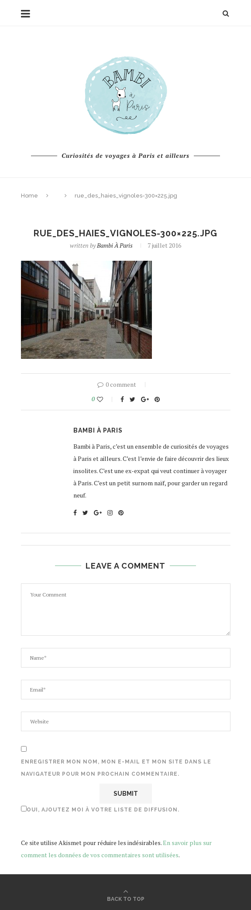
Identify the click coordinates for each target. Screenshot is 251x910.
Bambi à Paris (115, 245)
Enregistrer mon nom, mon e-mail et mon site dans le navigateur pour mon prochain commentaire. (116, 768)
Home (29, 195)
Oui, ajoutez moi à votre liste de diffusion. (100, 809)
